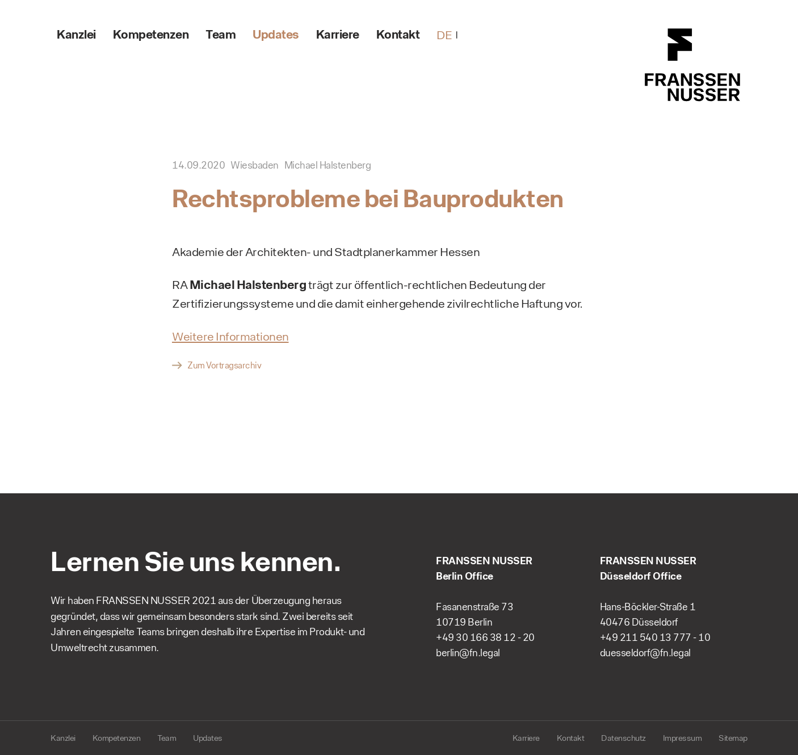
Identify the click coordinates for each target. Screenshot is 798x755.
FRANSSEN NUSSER (693, 65)
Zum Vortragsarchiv (224, 365)
